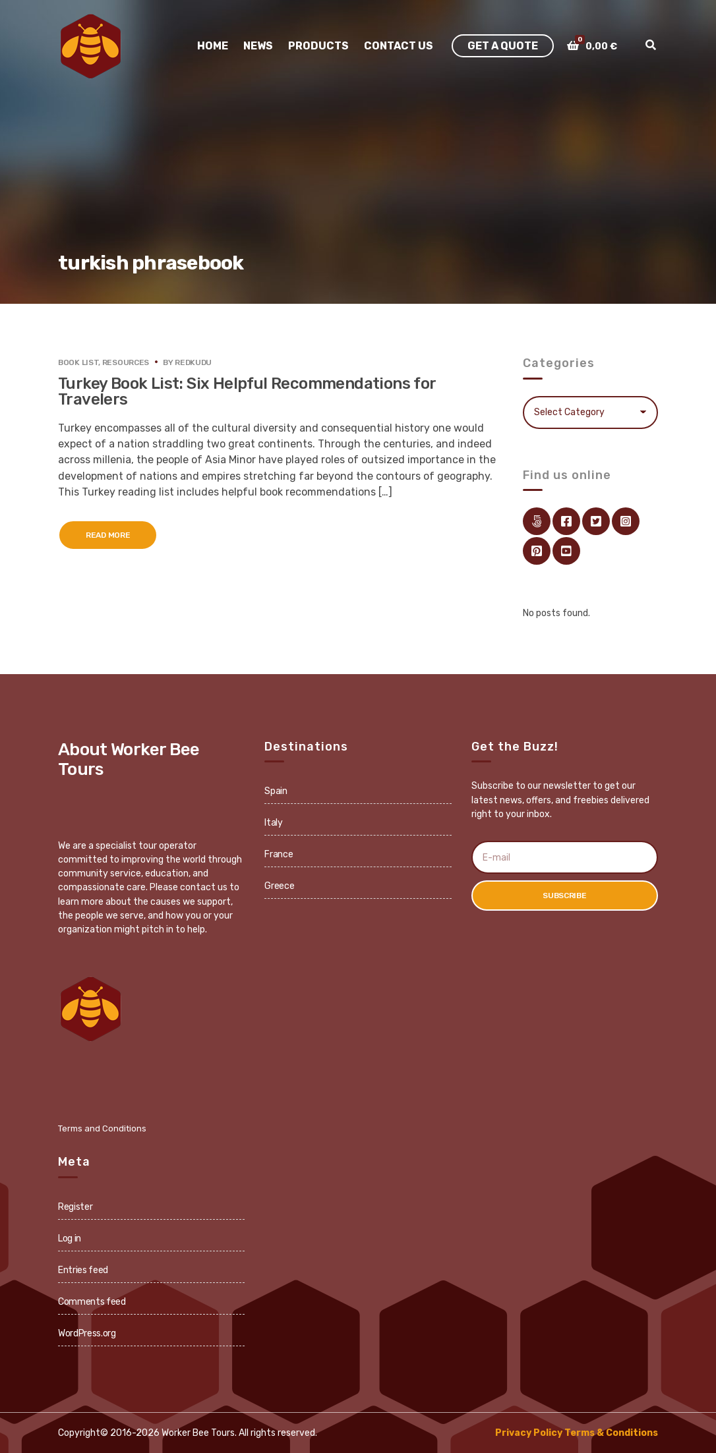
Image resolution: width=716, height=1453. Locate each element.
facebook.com (566, 521)
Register (75, 1206)
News (258, 46)
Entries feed (83, 1270)
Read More (108, 535)
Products (318, 46)
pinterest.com (537, 551)
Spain (275, 791)
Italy (273, 822)
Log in (69, 1238)
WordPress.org (86, 1333)
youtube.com (566, 551)
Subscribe (564, 895)
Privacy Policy (528, 1433)
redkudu (193, 362)
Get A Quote (502, 46)
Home (212, 46)
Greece (279, 886)
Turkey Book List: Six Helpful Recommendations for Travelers (247, 391)
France (278, 854)
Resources (125, 362)
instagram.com (626, 521)
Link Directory (537, 521)
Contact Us (398, 46)
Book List (78, 362)
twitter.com (596, 521)
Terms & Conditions (611, 1433)
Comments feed (91, 1301)
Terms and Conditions (102, 1128)
